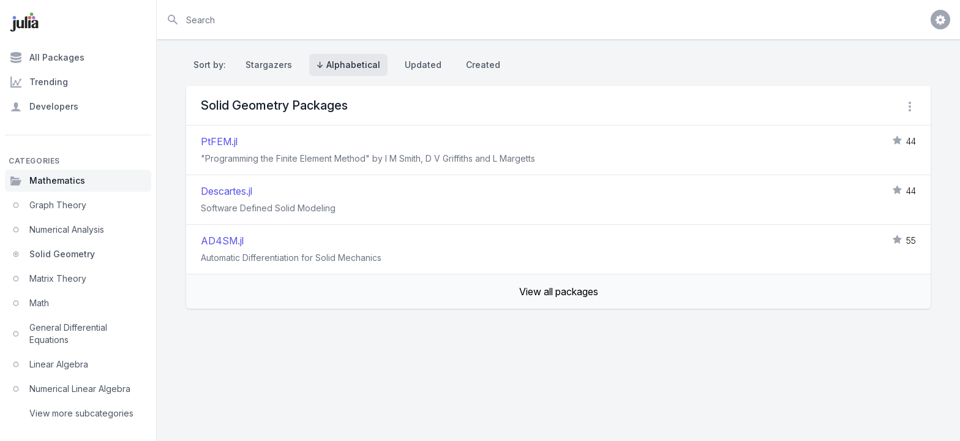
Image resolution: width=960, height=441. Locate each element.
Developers (44, 106)
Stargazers (269, 64)
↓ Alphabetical (348, 64)
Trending (39, 82)
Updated (423, 64)
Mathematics (47, 181)
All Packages (47, 57)
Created (483, 64)
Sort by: (212, 64)
